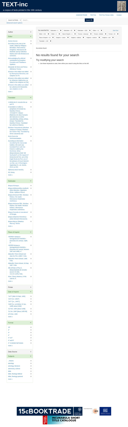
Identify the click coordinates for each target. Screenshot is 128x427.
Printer (10, 287)
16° (9, 327)
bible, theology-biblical (15, 374)
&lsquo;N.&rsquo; (13, 185)
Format (10, 323)
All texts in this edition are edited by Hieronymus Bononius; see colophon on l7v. (18, 73)
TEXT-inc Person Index (106, 15)
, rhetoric (11, 361)
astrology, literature (14, 366)
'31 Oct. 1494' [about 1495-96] (17, 311)
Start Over (115, 30)
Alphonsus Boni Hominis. (16, 169)
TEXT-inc (15, 4)
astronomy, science (14, 368)
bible (9, 371)
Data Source (12, 352)
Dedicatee (11, 181)
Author (10, 32)
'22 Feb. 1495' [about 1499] (16, 309)
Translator (11, 97)
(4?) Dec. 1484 (13, 314)
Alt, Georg (11, 172)
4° (8, 335)
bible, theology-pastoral (15, 376)
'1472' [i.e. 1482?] (13, 299)
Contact (119, 15)
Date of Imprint (13, 292)
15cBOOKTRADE (81, 15)
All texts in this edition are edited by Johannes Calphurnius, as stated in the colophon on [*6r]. (18, 80)
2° (8, 330)
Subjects (11, 356)
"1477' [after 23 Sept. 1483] (16, 296)
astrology (11, 363)
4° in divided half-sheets (15, 343)
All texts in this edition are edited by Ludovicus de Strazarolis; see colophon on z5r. (18, 87)
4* (8, 332)
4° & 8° (10, 338)
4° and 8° (11, 340)
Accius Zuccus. (13, 41)
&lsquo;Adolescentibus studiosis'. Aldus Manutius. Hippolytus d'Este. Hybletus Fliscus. (18, 190)
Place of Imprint (13, 232)
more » (10, 91)
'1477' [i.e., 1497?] (14, 301)
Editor (10, 36)
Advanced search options (14, 23)
